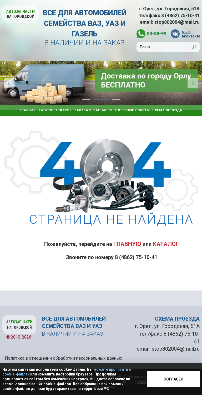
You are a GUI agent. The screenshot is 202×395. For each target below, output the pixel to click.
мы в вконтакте (191, 34)
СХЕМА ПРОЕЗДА (177, 319)
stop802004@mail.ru (177, 22)
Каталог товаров (55, 110)
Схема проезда (167, 110)
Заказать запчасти (93, 110)
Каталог (166, 244)
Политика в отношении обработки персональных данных (63, 358)
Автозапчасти (20, 13)
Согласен (173, 379)
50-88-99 (156, 33)
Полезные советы (132, 110)
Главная (28, 110)
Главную (127, 244)
